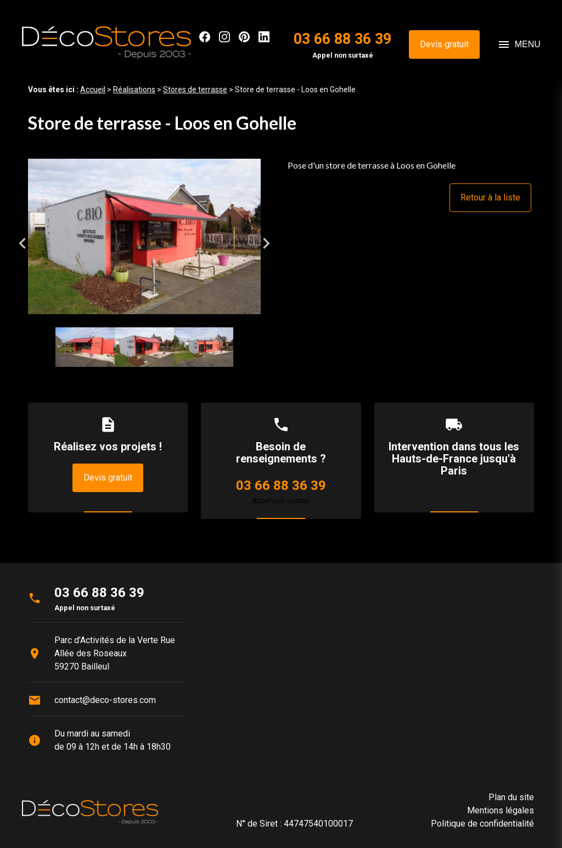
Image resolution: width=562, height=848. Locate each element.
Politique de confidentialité (482, 823)
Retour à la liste (490, 197)
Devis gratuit (444, 44)
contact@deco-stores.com (105, 700)
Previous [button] (22, 243)
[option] (144, 243)
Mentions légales (500, 810)
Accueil (92, 89)
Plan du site (511, 797)
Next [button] (266, 243)
